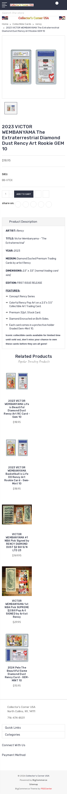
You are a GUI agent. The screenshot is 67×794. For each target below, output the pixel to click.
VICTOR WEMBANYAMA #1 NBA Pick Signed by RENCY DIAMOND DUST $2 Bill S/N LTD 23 (17, 542)
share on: (8, 203)
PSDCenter (46, 788)
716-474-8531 (16, 717)
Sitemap (33, 784)
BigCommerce (40, 780)
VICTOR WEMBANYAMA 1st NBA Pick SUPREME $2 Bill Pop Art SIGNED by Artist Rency (17, 608)
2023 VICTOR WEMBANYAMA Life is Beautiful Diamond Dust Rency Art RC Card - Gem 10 (17, 409)
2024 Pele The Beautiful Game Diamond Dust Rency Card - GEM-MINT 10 (17, 674)
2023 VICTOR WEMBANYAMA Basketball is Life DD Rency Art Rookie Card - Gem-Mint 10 (16, 475)
